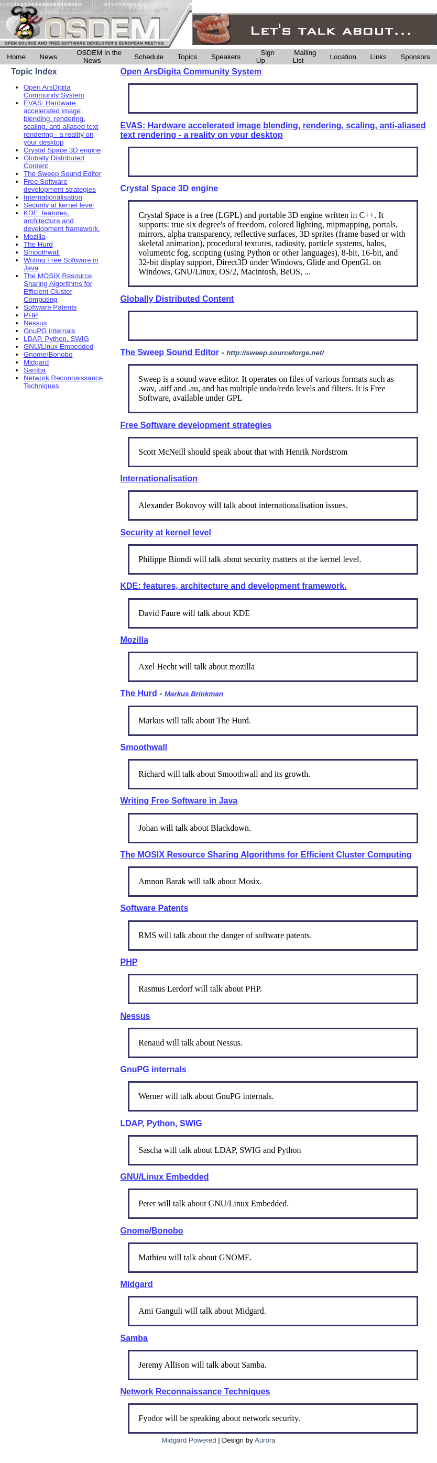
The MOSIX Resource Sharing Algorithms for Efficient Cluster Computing (58, 287)
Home (16, 57)
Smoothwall (42, 252)
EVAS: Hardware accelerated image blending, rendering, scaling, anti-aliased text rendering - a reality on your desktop (61, 122)
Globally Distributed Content (177, 298)
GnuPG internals (49, 331)
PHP (31, 315)
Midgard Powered (188, 1440)
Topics (187, 57)
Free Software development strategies (60, 185)
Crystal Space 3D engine (62, 150)
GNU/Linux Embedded (58, 346)
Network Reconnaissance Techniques (195, 1391)
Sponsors (415, 57)
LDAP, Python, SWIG (56, 339)
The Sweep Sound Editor (62, 174)
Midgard (36, 362)
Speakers (226, 57)
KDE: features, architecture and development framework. (62, 221)
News (48, 57)
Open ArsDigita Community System (54, 91)
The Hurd (38, 244)
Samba (35, 370)
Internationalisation (53, 197)
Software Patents (50, 307)
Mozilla (34, 236)
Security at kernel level (59, 205)
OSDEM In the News (99, 56)
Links (378, 57)
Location (343, 57)
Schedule (148, 57)
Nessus (35, 323)
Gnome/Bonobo (48, 354)
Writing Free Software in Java (179, 800)
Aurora (265, 1440)
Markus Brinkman (194, 694)
